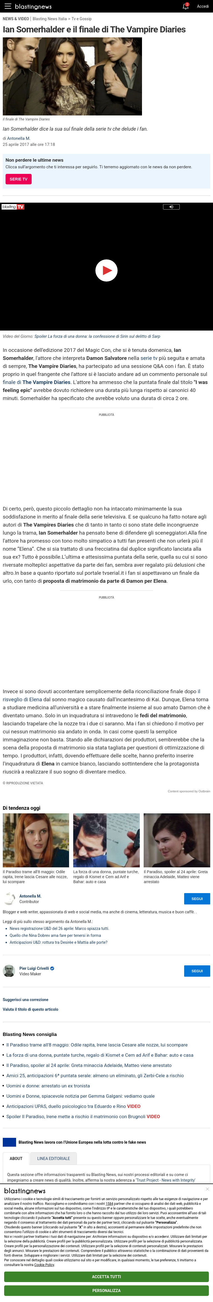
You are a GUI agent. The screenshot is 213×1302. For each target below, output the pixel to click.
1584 (109, 1204)
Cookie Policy (44, 1265)
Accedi (203, 6)
